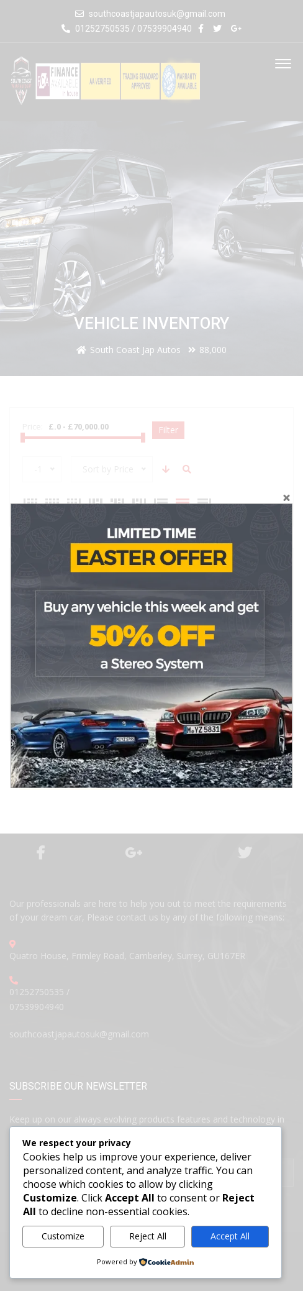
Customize (63, 1236)
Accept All (230, 1236)
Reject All (147, 1236)
